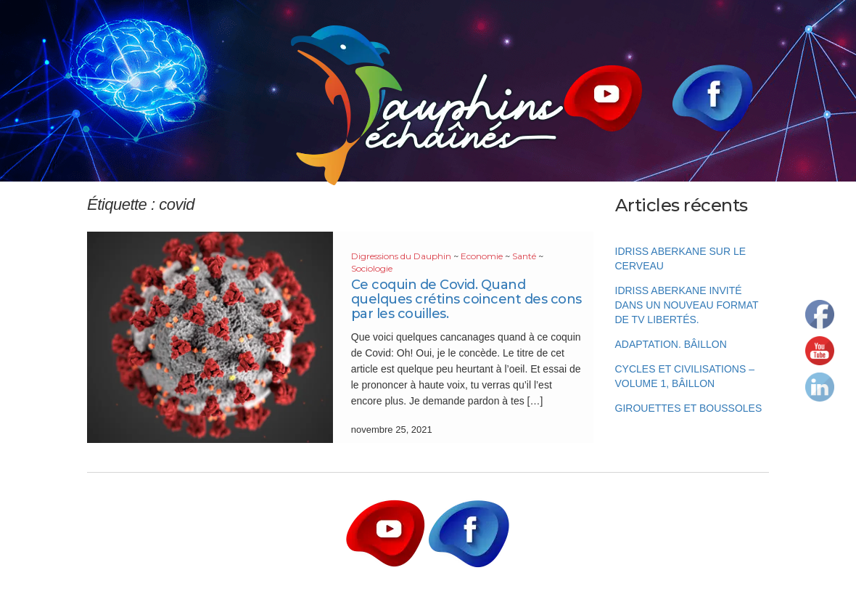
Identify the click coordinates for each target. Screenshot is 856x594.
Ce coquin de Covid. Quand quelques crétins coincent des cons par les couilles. (466, 299)
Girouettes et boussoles (688, 408)
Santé (524, 256)
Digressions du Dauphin (401, 256)
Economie (482, 256)
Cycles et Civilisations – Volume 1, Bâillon (684, 376)
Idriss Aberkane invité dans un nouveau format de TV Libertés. (687, 305)
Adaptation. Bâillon (671, 344)
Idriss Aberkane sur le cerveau (680, 258)
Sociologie (371, 268)
